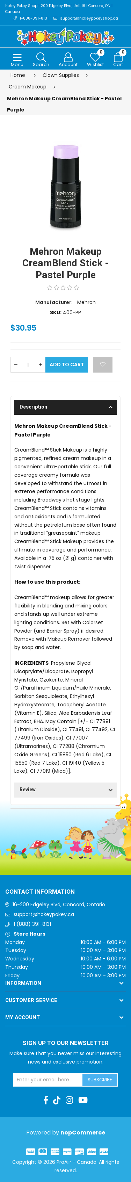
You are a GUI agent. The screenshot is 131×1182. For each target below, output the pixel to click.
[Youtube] (83, 1100)
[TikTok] (56, 1100)
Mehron (86, 302)
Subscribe (100, 1079)
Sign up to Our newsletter (66, 1043)
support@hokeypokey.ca (44, 914)
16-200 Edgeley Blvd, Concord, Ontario (59, 904)
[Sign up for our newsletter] (48, 1080)
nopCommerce (82, 1133)
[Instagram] (69, 1100)
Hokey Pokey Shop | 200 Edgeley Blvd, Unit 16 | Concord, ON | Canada (58, 8)
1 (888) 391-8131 (32, 924)
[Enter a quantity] (27, 365)
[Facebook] (46, 1100)
